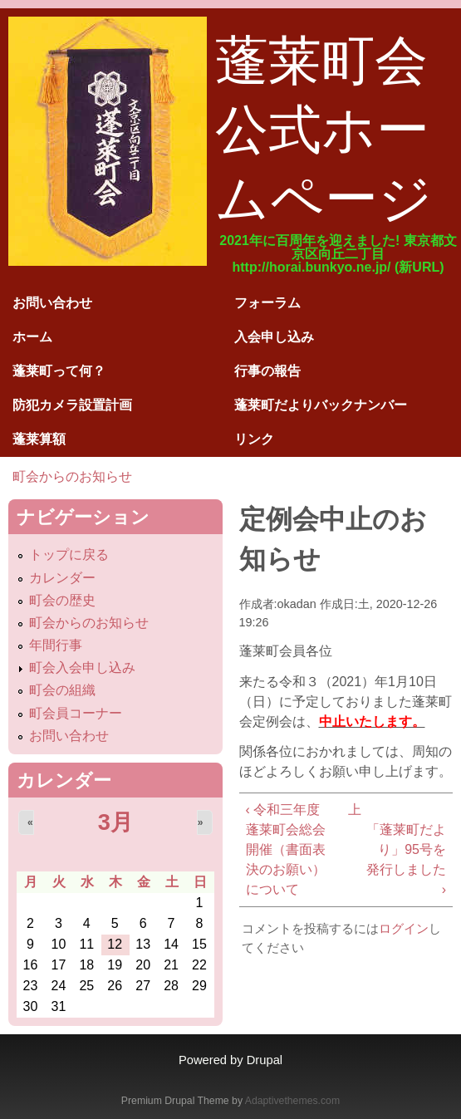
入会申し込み (274, 337)
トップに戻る (69, 554)
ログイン (404, 928)
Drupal (264, 1060)
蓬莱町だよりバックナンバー (320, 405)
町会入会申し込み (82, 667)
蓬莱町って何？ (58, 371)
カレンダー (62, 578)
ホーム (32, 337)
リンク (254, 439)
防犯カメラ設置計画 (72, 405)
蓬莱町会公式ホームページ (324, 129)
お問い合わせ (52, 303)
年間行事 (55, 645)
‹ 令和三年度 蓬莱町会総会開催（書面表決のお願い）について (286, 849)
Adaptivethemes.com (292, 1101)
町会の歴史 (62, 600)
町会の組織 (62, 690)
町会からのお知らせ (72, 476)
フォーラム (267, 303)
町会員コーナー (75, 713)
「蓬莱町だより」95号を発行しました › (406, 859)
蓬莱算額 (39, 439)
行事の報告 (267, 371)
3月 (115, 822)
